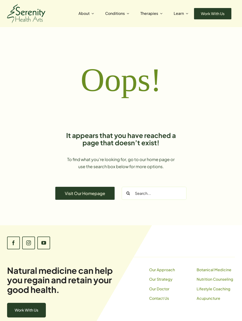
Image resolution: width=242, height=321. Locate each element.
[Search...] (154, 193)
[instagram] (28, 243)
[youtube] (43, 243)
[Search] (128, 193)
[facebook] (13, 243)
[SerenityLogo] (26, 5)
